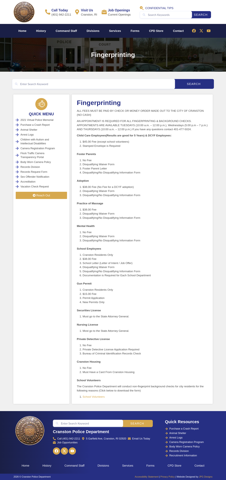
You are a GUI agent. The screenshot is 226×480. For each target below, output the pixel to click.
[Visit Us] (77, 12)
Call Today (59, 10)
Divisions (93, 30)
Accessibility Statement (147, 477)
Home (22, 30)
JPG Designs (205, 477)
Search (201, 14)
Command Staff (66, 30)
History (41, 30)
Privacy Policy (167, 477)
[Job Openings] (104, 12)
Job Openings (119, 10)
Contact (178, 30)
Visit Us (87, 10)
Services (115, 30)
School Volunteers (94, 396)
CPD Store (156, 30)
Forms (135, 30)
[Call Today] (47, 12)
